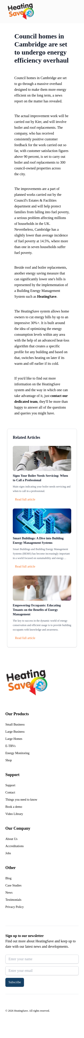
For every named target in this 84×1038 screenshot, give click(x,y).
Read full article (25, 499)
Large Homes (13, 739)
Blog (8, 878)
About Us (11, 839)
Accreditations (14, 846)
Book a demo (13, 806)
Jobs (8, 853)
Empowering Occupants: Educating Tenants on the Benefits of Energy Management (37, 610)
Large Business (15, 731)
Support (10, 785)
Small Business (15, 724)
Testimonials (13, 899)
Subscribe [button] (15, 982)
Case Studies (13, 885)
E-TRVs (10, 746)
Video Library (14, 814)
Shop (8, 760)
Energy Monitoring (17, 753)
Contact (10, 792)
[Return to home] (20, 12)
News (9, 892)
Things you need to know (21, 799)
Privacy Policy (14, 907)
